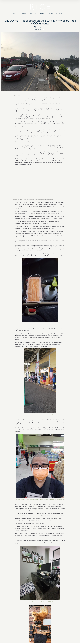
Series (30, 13)
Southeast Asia (22, 13)
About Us (61, 13)
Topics (14, 13)
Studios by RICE (53, 13)
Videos (35, 13)
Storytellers (43, 13)
